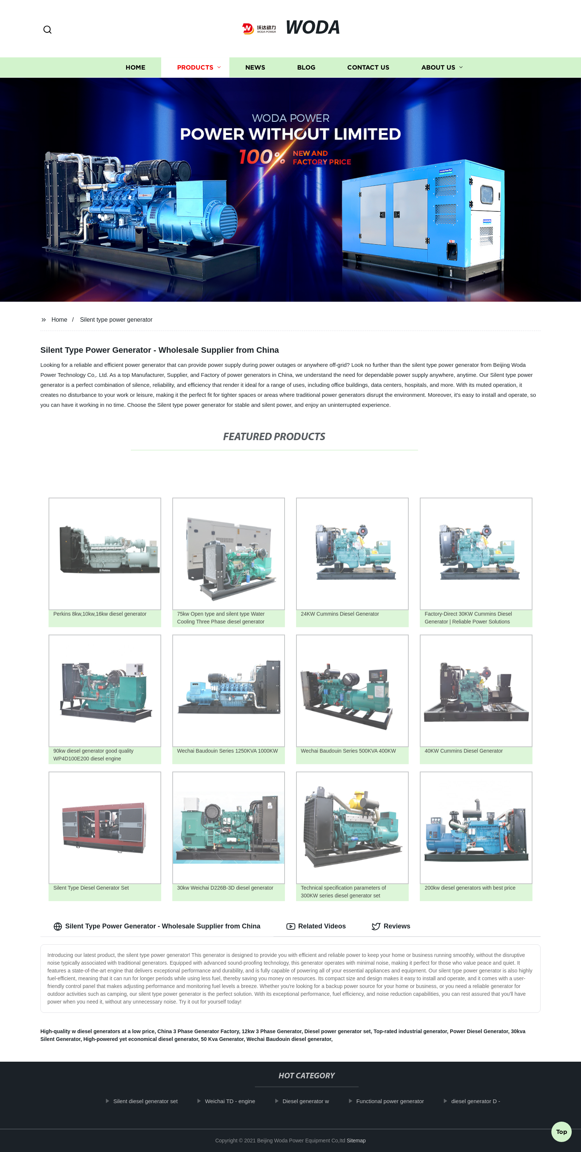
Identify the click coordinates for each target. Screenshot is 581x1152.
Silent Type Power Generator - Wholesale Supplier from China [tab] (156, 926)
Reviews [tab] (391, 926)
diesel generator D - (484, 1101)
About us (438, 67)
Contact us (368, 67)
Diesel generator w (314, 1101)
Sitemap (356, 1140)
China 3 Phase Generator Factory (198, 1031)
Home (135, 67)
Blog (306, 67)
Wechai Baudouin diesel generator (288, 1039)
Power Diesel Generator (479, 1031)
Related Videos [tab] (316, 926)
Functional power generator (399, 1101)
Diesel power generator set (337, 1031)
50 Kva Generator (222, 1039)
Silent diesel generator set (154, 1101)
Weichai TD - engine (239, 1101)
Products (195, 67)
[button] (47, 30)
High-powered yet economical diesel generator (140, 1039)
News (255, 67)
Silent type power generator (116, 320)
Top (561, 1132)
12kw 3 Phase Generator (272, 1031)
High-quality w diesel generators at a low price (97, 1031)
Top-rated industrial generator (410, 1031)
